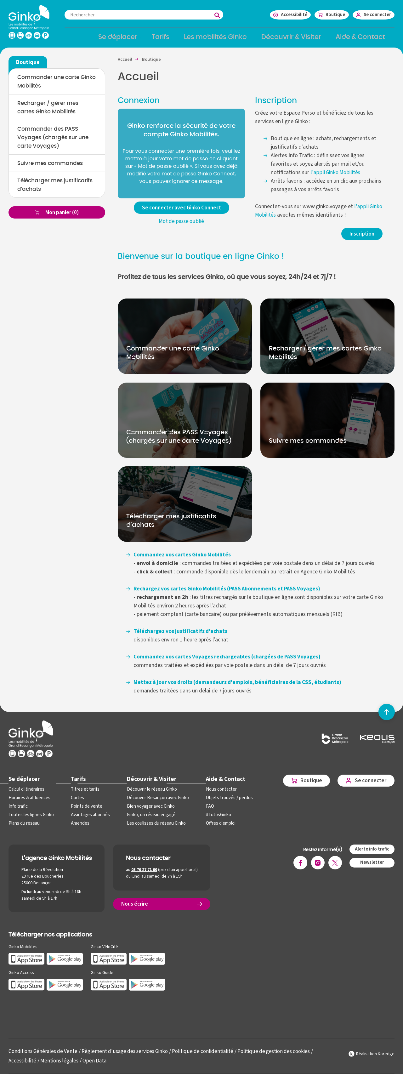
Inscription (361, 238)
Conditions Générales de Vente (45, 1056)
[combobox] (153, 15)
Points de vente (84, 811)
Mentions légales (61, 1065)
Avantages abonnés (88, 819)
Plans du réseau (23, 828)
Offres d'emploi (215, 828)
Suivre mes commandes (52, 169)
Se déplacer (24, 783)
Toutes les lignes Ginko (31, 819)
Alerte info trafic (371, 854)
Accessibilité (23, 1065)
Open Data (97, 1065)
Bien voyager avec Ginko (147, 811)
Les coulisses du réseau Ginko (152, 828)
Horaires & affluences (29, 802)
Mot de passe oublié (181, 226)
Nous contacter (215, 794)
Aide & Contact (220, 783)
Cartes (76, 802)
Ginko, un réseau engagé (147, 819)
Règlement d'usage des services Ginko (130, 1056)
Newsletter (371, 867)
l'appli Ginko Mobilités (335, 176)
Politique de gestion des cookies (285, 1056)
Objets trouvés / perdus (224, 802)
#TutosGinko (213, 819)
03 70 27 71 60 (144, 874)
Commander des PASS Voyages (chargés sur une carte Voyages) (55, 143)
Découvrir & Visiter (148, 783)
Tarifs (77, 783)
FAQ (204, 811)
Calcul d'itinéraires (26, 794)
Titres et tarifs (83, 794)
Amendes (79, 828)
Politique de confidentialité (211, 1056)
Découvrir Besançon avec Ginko (154, 802)
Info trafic (18, 811)
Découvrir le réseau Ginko (148, 794)
